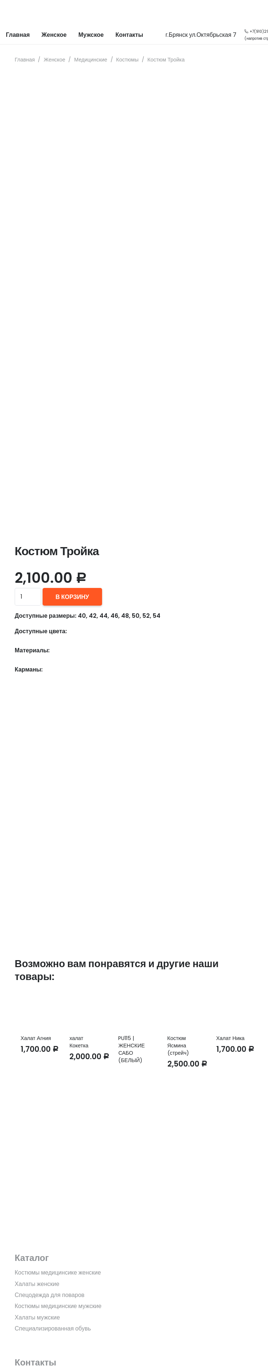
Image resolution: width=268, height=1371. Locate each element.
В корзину (72, 597)
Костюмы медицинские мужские (58, 1306)
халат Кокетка (78, 1042)
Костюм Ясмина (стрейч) (178, 1046)
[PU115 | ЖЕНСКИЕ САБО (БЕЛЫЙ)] (133, 1009)
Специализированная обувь (53, 1328)
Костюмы (127, 59)
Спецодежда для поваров (49, 1295)
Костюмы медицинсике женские (58, 1272)
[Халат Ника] (231, 1009)
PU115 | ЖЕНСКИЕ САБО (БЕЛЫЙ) (131, 1049)
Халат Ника (230, 1038)
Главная (25, 59)
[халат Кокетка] (85, 1009)
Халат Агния (36, 1038)
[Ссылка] (11, 12)
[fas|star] (134, 1203)
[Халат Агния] (36, 1009)
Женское (54, 59)
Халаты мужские (37, 1317)
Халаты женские (37, 1284)
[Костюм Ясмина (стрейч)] (183, 1009)
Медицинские (90, 59)
